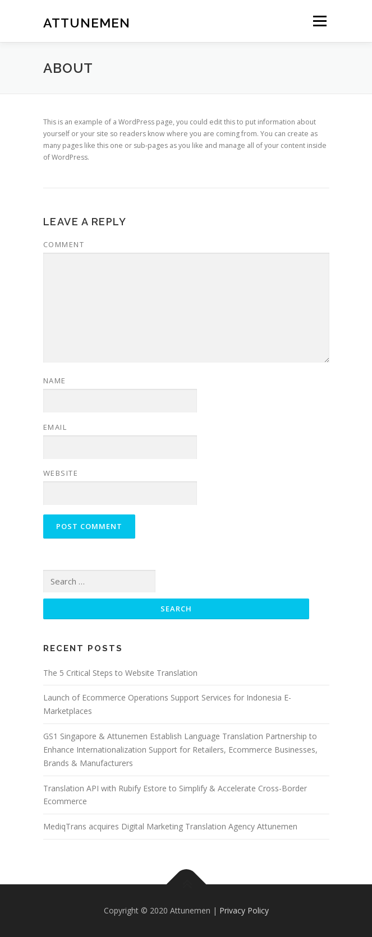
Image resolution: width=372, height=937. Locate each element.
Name (54, 380)
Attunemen (86, 22)
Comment (64, 244)
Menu (319, 21)
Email (55, 427)
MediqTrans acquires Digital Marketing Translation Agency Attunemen (170, 826)
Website (61, 473)
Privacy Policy (244, 910)
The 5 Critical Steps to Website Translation (120, 672)
